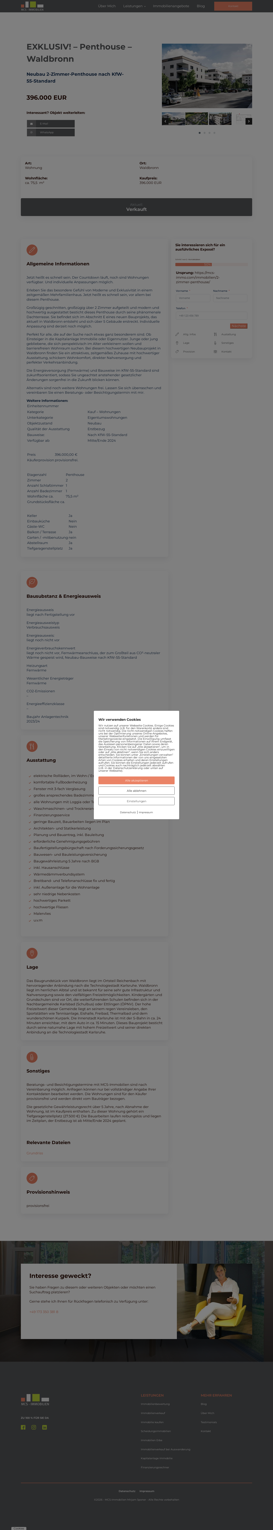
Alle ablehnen (136, 790)
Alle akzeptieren (136, 780)
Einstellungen (136, 801)
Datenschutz (128, 812)
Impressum (146, 812)
